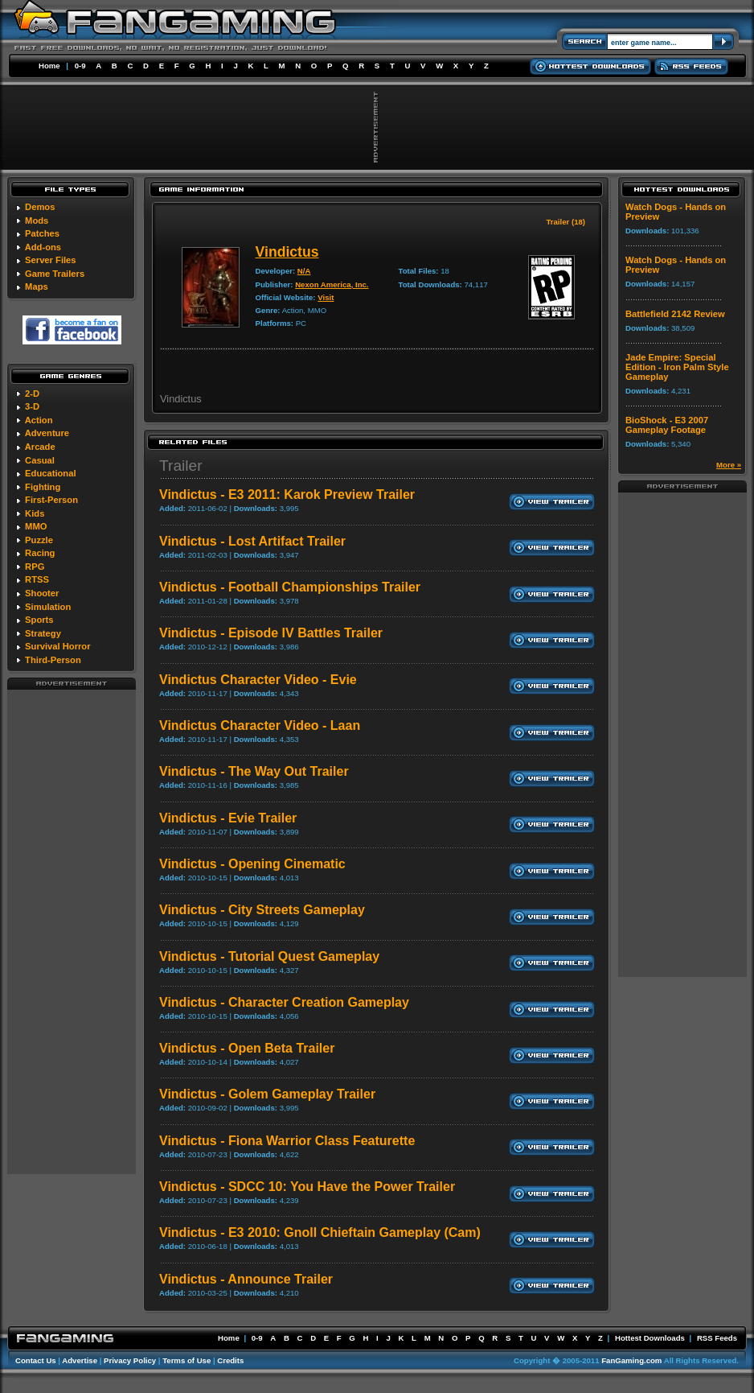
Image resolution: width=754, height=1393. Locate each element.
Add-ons (43, 247)
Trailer (181, 465)
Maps (36, 286)
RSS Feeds (717, 1337)
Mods (36, 220)
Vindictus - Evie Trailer (228, 818)
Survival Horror (57, 646)
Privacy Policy (130, 1360)
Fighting (42, 487)
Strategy (43, 633)
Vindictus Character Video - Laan (259, 725)
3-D (32, 406)
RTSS (37, 579)
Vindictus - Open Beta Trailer (246, 1048)
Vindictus (287, 252)
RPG (34, 566)
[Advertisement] (71, 931)
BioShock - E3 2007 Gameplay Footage (666, 425)
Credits (230, 1360)
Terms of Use (186, 1360)
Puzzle (39, 540)
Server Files (50, 260)
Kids (34, 513)
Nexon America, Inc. (331, 284)
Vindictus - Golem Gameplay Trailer (267, 1094)
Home (49, 65)
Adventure (47, 433)
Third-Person (53, 660)
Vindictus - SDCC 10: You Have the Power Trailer (307, 1186)
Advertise (79, 1360)
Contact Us (35, 1360)
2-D (32, 393)
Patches (42, 233)
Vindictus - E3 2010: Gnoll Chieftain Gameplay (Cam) (320, 1232)
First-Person (51, 500)
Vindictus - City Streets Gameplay (262, 910)
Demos (40, 207)
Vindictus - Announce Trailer (246, 1279)
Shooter (42, 593)
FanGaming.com (631, 1360)
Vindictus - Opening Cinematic (252, 864)
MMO (36, 526)
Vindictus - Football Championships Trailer (289, 587)
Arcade (40, 446)
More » (728, 464)
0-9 (80, 65)
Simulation (48, 607)
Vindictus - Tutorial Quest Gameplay (269, 956)
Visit (326, 297)
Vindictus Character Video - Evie (258, 679)
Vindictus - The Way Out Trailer (254, 771)
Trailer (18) (565, 221)
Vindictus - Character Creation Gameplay (284, 1002)
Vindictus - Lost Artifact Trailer (252, 541)
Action (39, 420)
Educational (50, 473)
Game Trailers (54, 273)
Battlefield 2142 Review (675, 314)
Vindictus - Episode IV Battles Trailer (271, 633)
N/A (304, 270)
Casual (40, 460)
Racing (40, 553)
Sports (39, 619)
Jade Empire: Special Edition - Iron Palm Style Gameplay (677, 366)
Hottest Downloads (650, 1337)
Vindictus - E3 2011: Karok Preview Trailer (287, 494)
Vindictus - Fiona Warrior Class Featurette (287, 1141)
